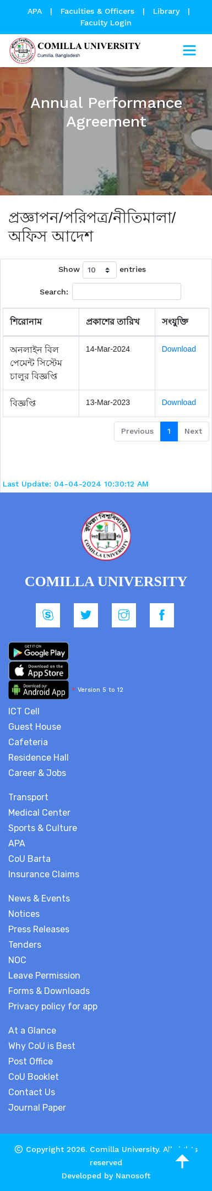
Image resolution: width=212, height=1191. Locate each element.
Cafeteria (28, 742)
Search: (110, 291)
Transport (28, 797)
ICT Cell (24, 711)
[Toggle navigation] (189, 50)
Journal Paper (37, 1107)
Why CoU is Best (41, 1046)
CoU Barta (29, 859)
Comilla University (124, 1149)
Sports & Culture (42, 828)
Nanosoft (133, 1175)
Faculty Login (106, 22)
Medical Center (39, 812)
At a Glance (32, 1030)
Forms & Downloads (49, 991)
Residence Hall (38, 757)
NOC (17, 960)
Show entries (102, 269)
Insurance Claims (43, 874)
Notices (24, 914)
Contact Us (31, 1092)
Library (167, 11)
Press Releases (38, 929)
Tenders (24, 944)
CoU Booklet (33, 1077)
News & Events (39, 898)
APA (36, 11)
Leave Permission (44, 975)
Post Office (30, 1061)
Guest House (34, 727)
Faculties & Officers (97, 11)
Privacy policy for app (52, 1006)
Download (179, 349)
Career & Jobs (37, 773)
